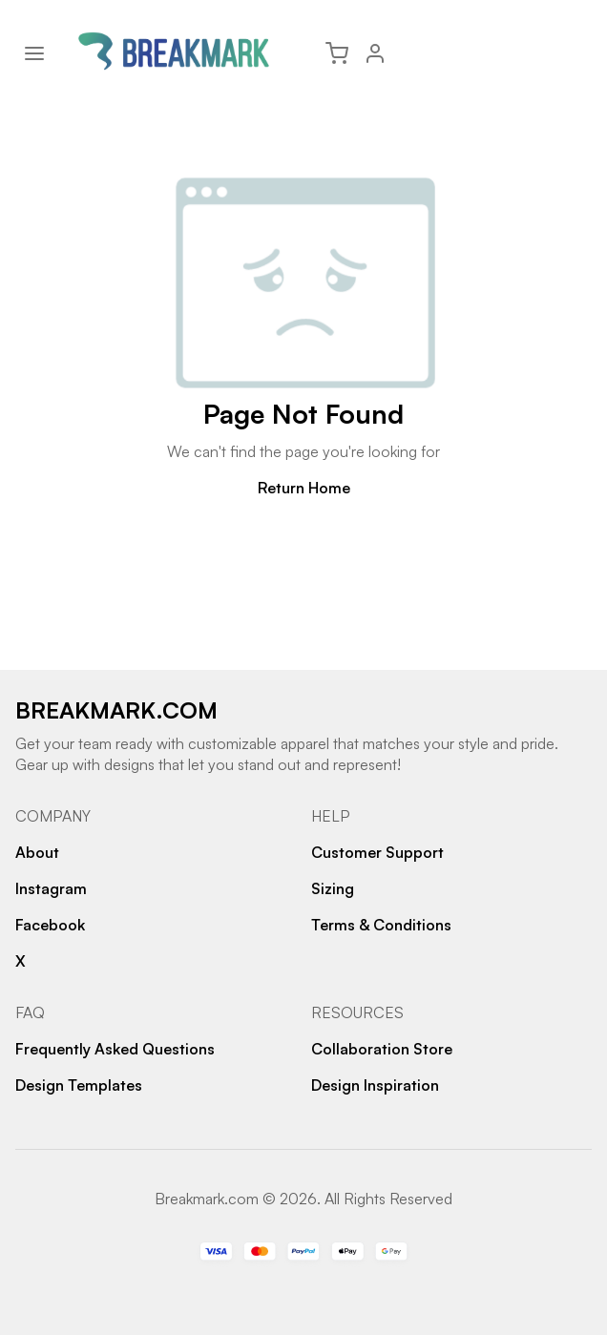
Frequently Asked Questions (115, 1048)
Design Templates (78, 1085)
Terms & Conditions (381, 924)
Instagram (51, 888)
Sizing (332, 888)
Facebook (50, 924)
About (37, 852)
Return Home (304, 487)
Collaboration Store (381, 1048)
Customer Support (377, 852)
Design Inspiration (375, 1085)
